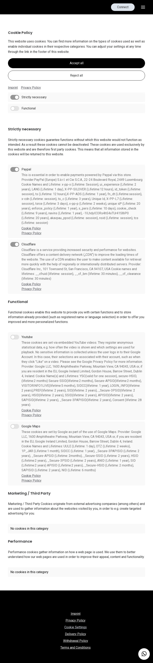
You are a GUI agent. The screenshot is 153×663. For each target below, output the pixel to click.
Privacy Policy (31, 88)
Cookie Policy (31, 228)
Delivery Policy (75, 634)
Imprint (13, 88)
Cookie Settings (75, 627)
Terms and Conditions (75, 647)
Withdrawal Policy (75, 641)
